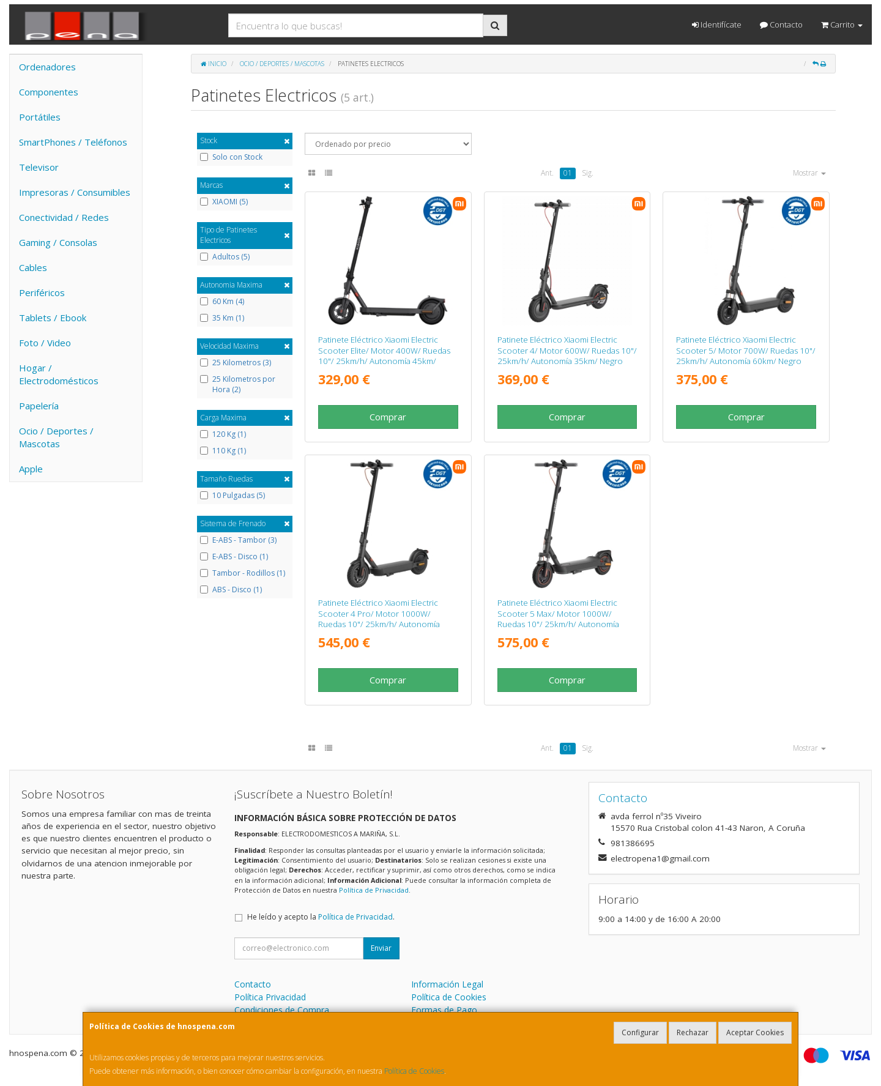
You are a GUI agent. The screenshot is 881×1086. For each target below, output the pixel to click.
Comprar (388, 417)
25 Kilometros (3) (235, 363)
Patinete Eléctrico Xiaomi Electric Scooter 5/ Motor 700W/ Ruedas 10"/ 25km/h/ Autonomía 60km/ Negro (746, 350)
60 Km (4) (222, 302)
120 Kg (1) (223, 434)
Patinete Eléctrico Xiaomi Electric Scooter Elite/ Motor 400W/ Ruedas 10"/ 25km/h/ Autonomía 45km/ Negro (384, 355)
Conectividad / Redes (64, 217)
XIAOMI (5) (224, 202)
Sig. (587, 173)
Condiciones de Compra (281, 1010)
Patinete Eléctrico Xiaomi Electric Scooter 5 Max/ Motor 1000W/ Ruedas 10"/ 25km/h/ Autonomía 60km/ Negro (558, 618)
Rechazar (692, 1032)
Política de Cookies (414, 1071)
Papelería (39, 406)
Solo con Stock (231, 157)
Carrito (842, 24)
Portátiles (40, 117)
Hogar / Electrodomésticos (59, 374)
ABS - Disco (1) (231, 590)
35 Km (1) (222, 318)
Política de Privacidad (374, 889)
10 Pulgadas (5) (232, 495)
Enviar (381, 948)
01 (567, 173)
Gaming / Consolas (58, 242)
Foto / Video (45, 343)
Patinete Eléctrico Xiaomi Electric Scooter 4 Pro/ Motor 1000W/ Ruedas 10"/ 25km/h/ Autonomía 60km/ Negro (379, 618)
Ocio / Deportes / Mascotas (56, 437)
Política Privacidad (270, 997)
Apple (31, 469)
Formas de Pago (444, 1010)
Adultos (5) (225, 257)
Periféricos (42, 292)
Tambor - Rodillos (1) (242, 573)
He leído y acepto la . (321, 917)
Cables (33, 267)
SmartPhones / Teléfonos (73, 142)
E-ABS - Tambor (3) (238, 540)
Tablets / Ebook (52, 317)
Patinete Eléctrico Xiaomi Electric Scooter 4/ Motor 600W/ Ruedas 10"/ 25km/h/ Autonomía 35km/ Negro (567, 350)
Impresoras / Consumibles (74, 192)
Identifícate (717, 24)
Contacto (781, 24)
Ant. (547, 173)
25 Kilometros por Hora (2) (237, 384)
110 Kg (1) (223, 451)
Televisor (39, 167)
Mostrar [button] (809, 173)
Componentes (48, 92)
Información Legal (447, 984)
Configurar (640, 1032)
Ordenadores (47, 67)
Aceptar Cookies (755, 1032)
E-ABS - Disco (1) (234, 557)
